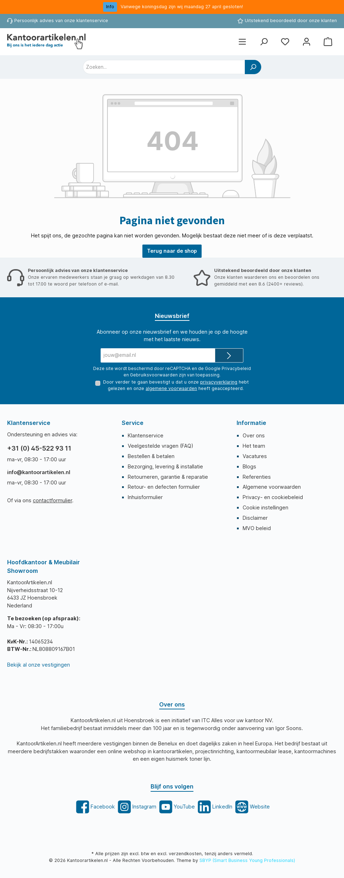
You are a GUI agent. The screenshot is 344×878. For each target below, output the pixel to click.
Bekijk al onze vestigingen (38, 665)
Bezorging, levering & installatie (165, 466)
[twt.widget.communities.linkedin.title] (214, 807)
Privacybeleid (236, 368)
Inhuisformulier (145, 497)
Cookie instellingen (265, 507)
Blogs (249, 466)
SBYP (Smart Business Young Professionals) (247, 860)
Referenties (257, 477)
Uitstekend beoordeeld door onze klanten (291, 20)
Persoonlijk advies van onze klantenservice (61, 20)
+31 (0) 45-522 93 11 (39, 448)
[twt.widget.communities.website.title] (252, 807)
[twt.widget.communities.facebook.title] (95, 807)
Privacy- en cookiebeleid (273, 497)
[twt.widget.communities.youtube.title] (176, 807)
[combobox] (164, 67)
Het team (254, 446)
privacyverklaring (218, 382)
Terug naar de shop (172, 251)
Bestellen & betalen (151, 456)
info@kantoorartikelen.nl (38, 472)
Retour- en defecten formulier (164, 487)
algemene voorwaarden (171, 388)
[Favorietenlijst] (285, 41)
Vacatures (255, 456)
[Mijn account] (306, 41)
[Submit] (229, 355)
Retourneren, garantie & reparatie (168, 477)
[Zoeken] (264, 41)
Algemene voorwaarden (272, 487)
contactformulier (52, 500)
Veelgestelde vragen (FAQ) (160, 446)
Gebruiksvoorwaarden (154, 375)
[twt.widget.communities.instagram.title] (136, 807)
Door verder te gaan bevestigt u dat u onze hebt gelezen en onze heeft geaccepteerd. (176, 385)
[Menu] (242, 41)
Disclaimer (255, 518)
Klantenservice (145, 435)
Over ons (254, 435)
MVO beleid (257, 528)
